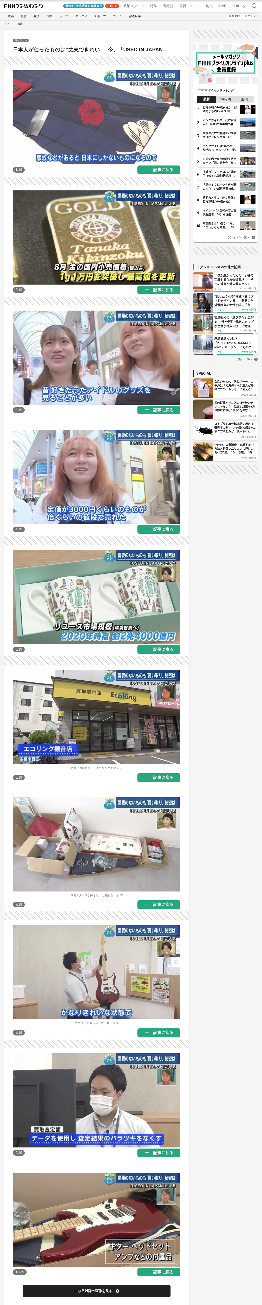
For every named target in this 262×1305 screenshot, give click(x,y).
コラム (117, 16)
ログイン (250, 16)
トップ (7, 23)
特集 (153, 6)
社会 (24, 16)
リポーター (241, 6)
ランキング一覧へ (238, 237)
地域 (209, 6)
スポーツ (100, 16)
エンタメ (81, 16)
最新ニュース (189, 6)
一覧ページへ (243, 359)
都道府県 (135, 16)
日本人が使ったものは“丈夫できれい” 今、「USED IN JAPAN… (90, 49)
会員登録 (234, 16)
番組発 (168, 6)
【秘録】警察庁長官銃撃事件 (83, 6)
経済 (37, 16)
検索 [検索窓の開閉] (254, 6)
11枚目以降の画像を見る (93, 1291)
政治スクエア (133, 6)
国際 (49, 16)
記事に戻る (163, 169)
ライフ (63, 16)
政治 (11, 16)
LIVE (222, 6)
